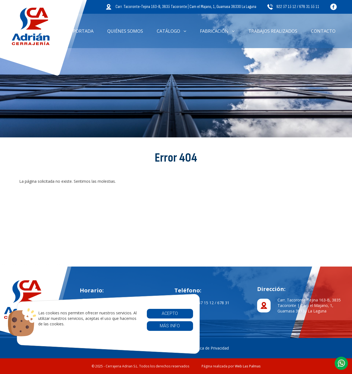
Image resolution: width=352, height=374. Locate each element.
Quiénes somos (125, 31)
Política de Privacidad (210, 348)
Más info (157, 325)
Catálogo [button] (171, 31)
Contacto (323, 31)
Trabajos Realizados (272, 31)
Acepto (157, 313)
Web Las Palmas (248, 366)
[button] (341, 363)
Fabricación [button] (217, 31)
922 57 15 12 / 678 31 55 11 (293, 6)
